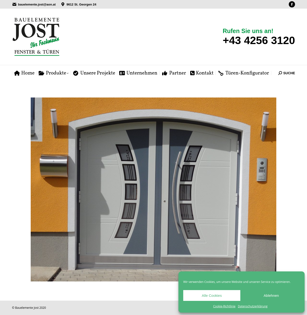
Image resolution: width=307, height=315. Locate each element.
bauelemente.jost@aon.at (37, 4)
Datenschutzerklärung (253, 306)
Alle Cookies (212, 295)
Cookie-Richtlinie (224, 306)
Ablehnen (271, 295)
